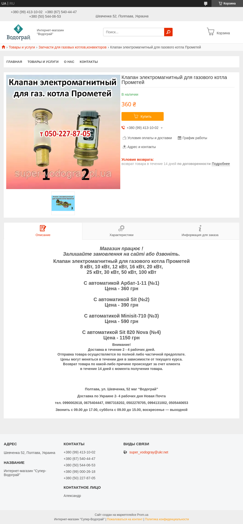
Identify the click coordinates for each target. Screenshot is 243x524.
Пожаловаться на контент (125, 519)
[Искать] (168, 32)
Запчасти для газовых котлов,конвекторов (73, 47)
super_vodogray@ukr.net (148, 452)
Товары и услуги (22, 47)
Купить (146, 117)
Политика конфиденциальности (167, 519)
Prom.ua (142, 515)
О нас (69, 62)
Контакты (89, 62)
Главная (14, 62)
